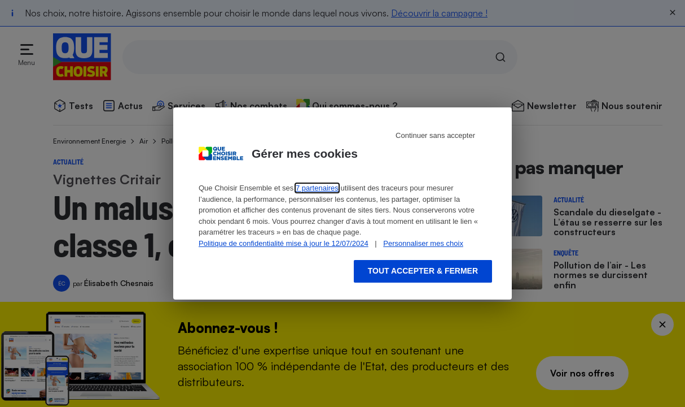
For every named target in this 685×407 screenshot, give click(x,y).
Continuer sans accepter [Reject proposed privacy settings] (435, 135)
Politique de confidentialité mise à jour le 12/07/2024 (283, 243)
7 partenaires (317, 188)
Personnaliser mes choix (423, 243)
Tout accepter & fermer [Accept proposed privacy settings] (423, 270)
